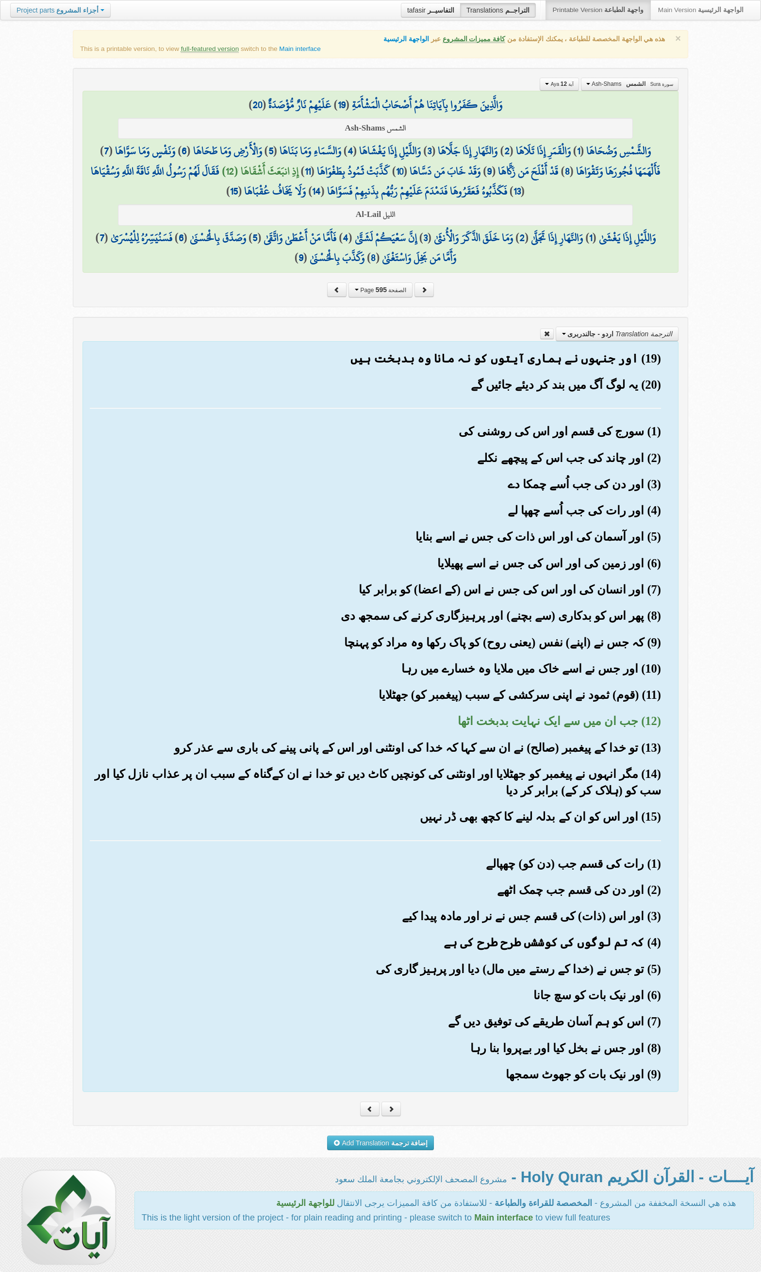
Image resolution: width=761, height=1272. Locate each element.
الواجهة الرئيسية (406, 39)
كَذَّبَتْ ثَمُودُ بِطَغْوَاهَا (353, 171)
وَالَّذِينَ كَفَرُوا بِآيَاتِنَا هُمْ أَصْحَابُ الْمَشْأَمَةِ (427, 105)
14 (316, 191)
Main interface (299, 48)
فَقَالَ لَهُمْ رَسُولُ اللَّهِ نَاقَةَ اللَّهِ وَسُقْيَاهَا (155, 171)
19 (342, 105)
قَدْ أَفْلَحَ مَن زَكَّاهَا (528, 171)
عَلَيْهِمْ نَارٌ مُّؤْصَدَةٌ (299, 105)
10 (399, 171)
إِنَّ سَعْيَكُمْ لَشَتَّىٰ (386, 237)
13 (517, 191)
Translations (497, 10)
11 (308, 171)
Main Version (701, 10)
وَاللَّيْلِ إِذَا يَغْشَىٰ (627, 237)
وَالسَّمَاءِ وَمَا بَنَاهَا (310, 151)
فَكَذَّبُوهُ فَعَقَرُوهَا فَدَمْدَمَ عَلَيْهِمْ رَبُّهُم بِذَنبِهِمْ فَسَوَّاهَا (417, 191)
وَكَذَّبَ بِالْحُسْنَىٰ (337, 257)
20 (257, 105)
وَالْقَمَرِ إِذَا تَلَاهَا (543, 151)
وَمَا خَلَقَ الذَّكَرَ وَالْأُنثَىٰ (473, 237)
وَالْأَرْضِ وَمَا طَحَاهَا (227, 151)
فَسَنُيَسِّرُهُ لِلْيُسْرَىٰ (141, 237)
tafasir (430, 10)
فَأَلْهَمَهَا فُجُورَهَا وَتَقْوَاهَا (618, 171)
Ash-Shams (629, 84)
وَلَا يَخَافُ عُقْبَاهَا (275, 191)
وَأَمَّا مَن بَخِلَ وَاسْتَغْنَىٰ (419, 257)
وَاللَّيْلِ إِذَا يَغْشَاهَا (390, 151)
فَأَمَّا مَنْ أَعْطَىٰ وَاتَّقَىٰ (300, 237)
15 (234, 191)
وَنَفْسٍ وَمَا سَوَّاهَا (145, 151)
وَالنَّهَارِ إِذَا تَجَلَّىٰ (557, 237)
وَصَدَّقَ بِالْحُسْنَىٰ (218, 237)
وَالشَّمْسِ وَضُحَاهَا (618, 151)
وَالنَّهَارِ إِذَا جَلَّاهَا (467, 151)
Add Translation (380, 1143)
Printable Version (598, 10)
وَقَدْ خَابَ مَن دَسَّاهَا (445, 171)
